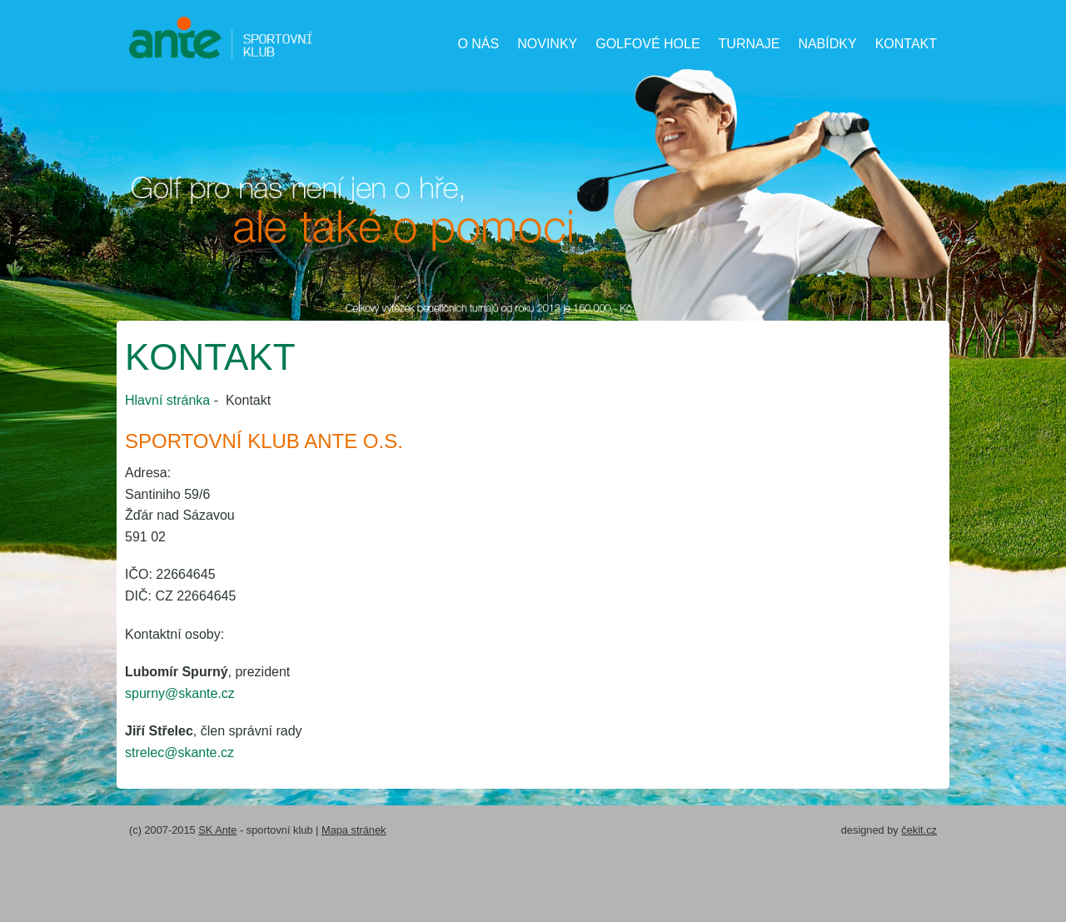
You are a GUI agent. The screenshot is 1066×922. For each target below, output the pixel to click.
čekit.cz (919, 830)
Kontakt (906, 44)
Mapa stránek (353, 830)
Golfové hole (647, 44)
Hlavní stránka (167, 400)
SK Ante (217, 830)
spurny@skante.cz (180, 693)
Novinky (547, 44)
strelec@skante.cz (179, 752)
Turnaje (749, 44)
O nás (478, 44)
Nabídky (827, 44)
